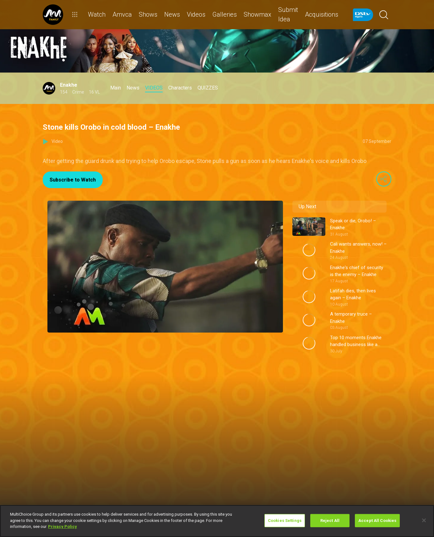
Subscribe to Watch (73, 180)
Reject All (329, 520)
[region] (217, 521)
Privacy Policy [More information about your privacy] (62, 526)
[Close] (424, 520)
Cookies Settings (284, 520)
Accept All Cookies (377, 520)
